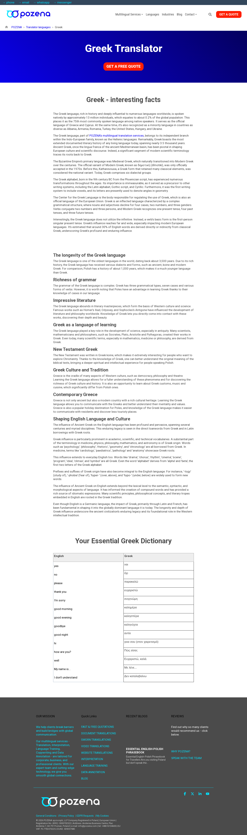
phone (10, 2)
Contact (191, 14)
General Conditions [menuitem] (46, 812)
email (25, 2)
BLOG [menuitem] (84, 774)
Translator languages (40, 27)
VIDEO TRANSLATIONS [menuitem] (95, 744)
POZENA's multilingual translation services (116, 135)
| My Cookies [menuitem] (102, 812)
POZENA (16, 27)
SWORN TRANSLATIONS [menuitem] (96, 738)
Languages (152, 14)
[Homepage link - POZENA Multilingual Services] (70, 807)
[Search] (210, 14)
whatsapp (43, 2)
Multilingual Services (129, 14)
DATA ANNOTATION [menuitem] (93, 768)
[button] (185, 791)
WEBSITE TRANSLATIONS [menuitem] (97, 750)
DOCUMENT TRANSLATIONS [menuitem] (98, 732)
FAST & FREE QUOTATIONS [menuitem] (97, 726)
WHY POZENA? (180, 751)
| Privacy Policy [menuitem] (66, 812)
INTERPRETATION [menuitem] (92, 756)
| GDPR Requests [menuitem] (85, 812)
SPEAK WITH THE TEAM (186, 758)
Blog (179, 14)
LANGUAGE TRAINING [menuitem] (94, 762)
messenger (64, 2)
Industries (168, 14)
